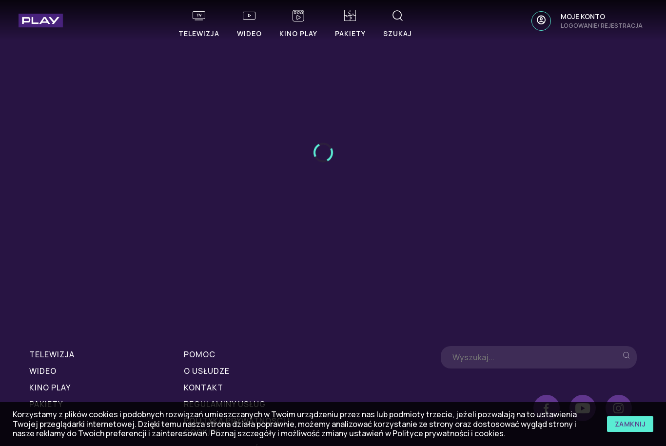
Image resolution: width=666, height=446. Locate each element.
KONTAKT (203, 387)
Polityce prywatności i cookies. (449, 433)
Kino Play (50, 387)
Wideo (43, 371)
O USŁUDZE (207, 371)
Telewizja (52, 354)
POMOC (199, 354)
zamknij (630, 423)
